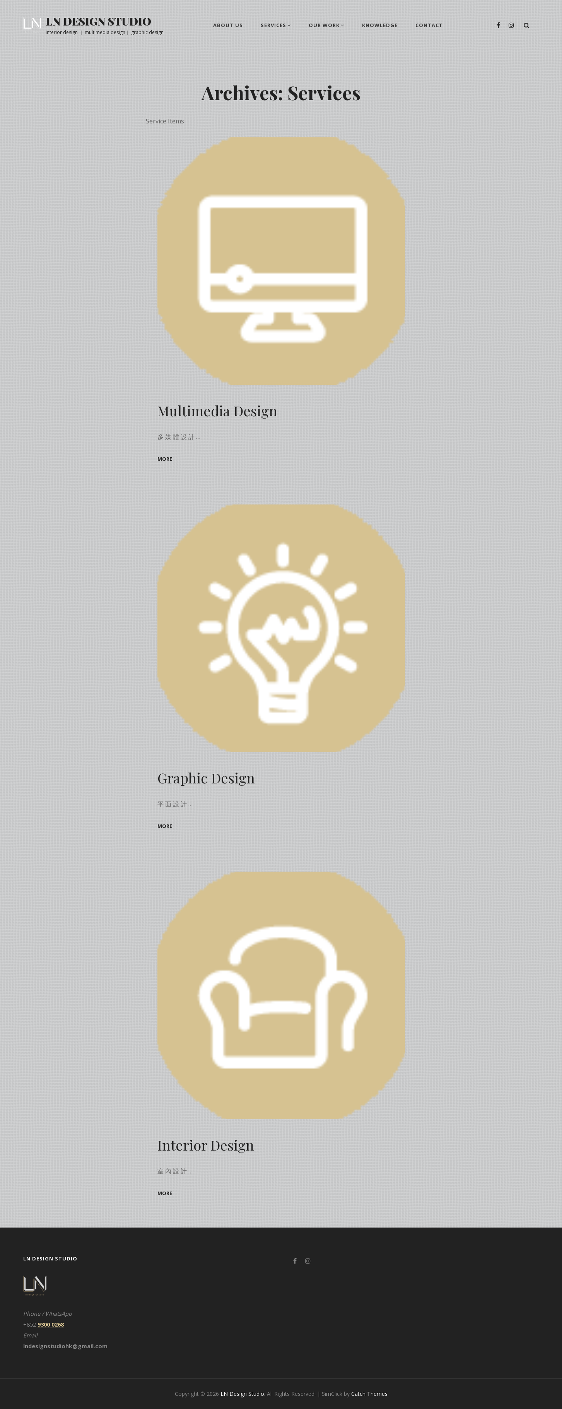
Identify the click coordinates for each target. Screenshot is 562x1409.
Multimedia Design (217, 410)
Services (273, 25)
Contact (429, 25)
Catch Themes (369, 1393)
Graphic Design (206, 777)
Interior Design (205, 1144)
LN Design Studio (98, 21)
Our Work (324, 25)
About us (228, 25)
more (165, 459)
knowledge (380, 25)
